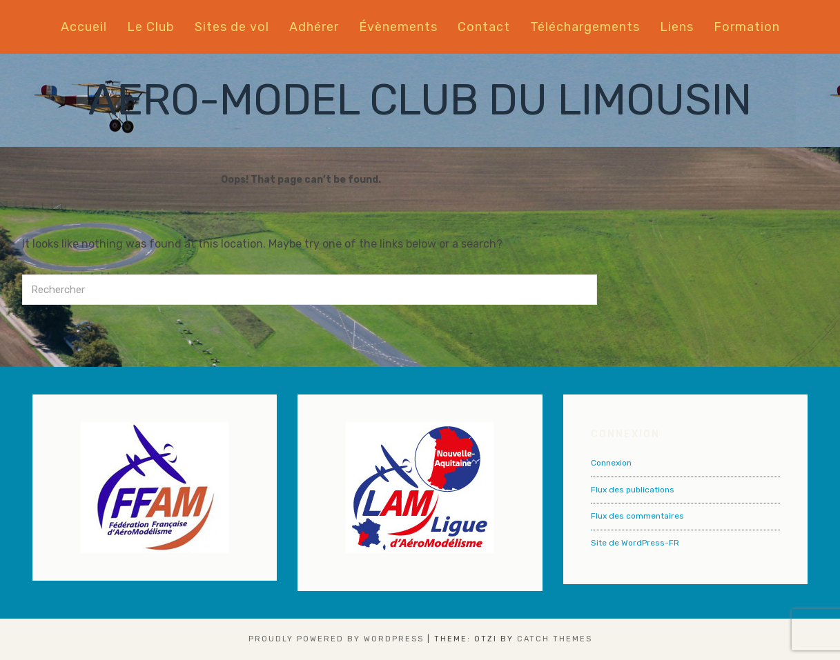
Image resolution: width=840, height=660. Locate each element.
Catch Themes (554, 638)
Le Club (151, 26)
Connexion (611, 463)
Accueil (84, 26)
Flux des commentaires (637, 516)
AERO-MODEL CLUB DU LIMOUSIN (420, 100)
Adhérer (314, 26)
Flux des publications (632, 489)
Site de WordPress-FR (635, 543)
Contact (484, 26)
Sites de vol (232, 26)
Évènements (398, 26)
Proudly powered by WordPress (336, 638)
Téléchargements (585, 26)
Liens (677, 26)
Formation (747, 26)
